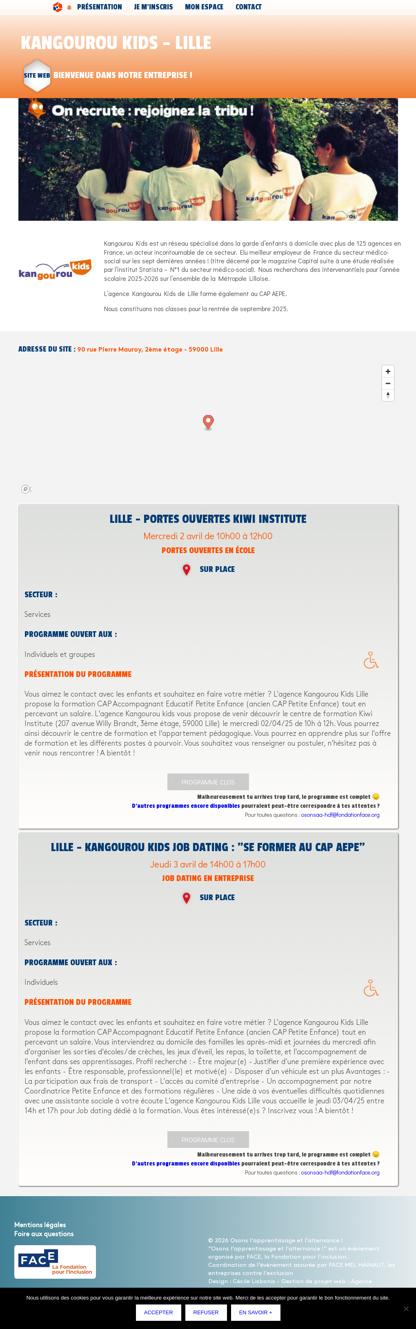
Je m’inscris (129, 7)
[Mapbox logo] (39, 489)
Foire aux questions (43, 1234)
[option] (208, 159)
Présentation (91, 7)
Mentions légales (40, 1225)
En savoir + (257, 1314)
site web (37, 75)
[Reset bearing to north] (388, 395)
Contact (197, 7)
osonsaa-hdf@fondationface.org (340, 814)
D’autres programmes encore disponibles (186, 805)
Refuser (207, 1314)
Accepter (160, 1314)
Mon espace (166, 7)
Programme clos (208, 782)
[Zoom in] (388, 371)
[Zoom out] (388, 383)
